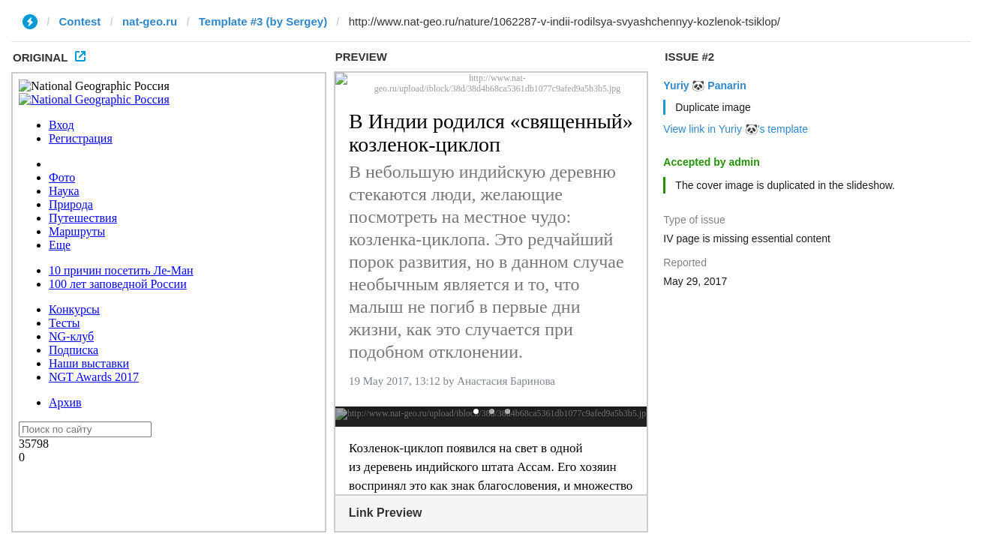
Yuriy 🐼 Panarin (704, 86)
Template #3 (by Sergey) (263, 21)
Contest (80, 21)
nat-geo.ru (149, 21)
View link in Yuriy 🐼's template (735, 129)
